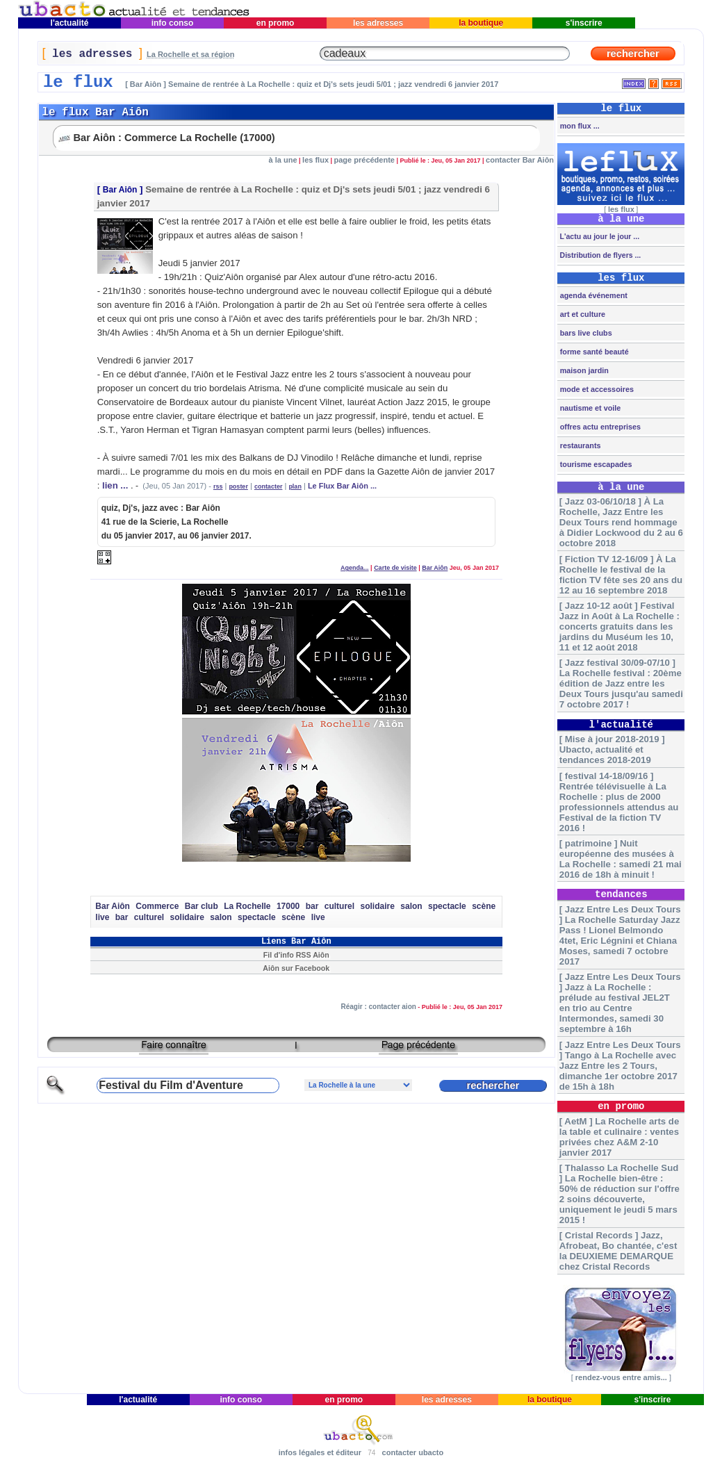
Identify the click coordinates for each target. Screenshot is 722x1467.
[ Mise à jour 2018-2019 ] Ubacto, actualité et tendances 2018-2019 (612, 749)
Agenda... (355, 567)
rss (218, 486)
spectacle (447, 906)
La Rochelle (247, 906)
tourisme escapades (595, 464)
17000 (288, 906)
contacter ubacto (413, 1452)
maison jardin (583, 370)
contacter (268, 486)
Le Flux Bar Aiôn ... (342, 486)
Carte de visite (395, 567)
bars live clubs (585, 333)
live (102, 917)
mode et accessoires (596, 389)
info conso (172, 23)
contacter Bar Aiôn (520, 160)
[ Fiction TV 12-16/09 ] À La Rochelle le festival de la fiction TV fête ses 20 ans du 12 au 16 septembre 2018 (620, 575)
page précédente (364, 160)
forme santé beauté (593, 351)
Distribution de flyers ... (599, 255)
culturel (339, 906)
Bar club (201, 906)
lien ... (115, 485)
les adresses (378, 23)
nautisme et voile (589, 408)
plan (295, 486)
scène (483, 906)
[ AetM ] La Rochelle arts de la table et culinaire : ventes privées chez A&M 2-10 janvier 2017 (619, 1137)
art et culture (581, 314)
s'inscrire (584, 23)
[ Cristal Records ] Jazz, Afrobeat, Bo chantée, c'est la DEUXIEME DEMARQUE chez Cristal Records (618, 1251)
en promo (275, 23)
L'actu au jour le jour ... (598, 236)
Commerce (157, 906)
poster (238, 486)
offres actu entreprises (599, 427)
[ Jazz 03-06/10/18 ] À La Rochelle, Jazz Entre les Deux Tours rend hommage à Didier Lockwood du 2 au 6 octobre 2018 (621, 522)
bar (312, 906)
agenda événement (592, 295)
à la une (283, 160)
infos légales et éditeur (320, 1452)
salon (411, 906)
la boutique (481, 23)
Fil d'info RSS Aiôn (296, 955)
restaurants (579, 445)
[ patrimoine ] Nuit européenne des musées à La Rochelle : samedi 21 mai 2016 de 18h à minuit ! (620, 859)
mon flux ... (579, 126)
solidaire (378, 906)
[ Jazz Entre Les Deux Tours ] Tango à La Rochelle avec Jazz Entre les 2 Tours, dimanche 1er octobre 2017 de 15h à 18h (620, 1066)
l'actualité (69, 23)
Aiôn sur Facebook (296, 968)
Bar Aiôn (120, 190)
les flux (315, 160)
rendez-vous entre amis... (621, 1377)
